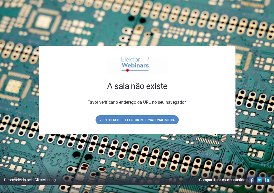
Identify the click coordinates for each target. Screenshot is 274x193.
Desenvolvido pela (30, 185)
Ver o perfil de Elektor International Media (137, 120)
